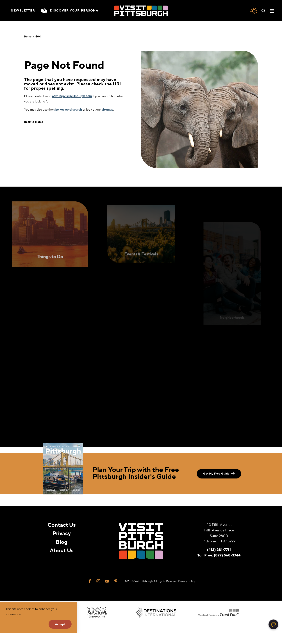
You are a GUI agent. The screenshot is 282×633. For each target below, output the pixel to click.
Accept (60, 624)
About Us (62, 550)
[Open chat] (273, 624)
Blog (61, 541)
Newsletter (23, 10)
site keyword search (67, 109)
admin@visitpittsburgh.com (72, 96)
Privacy (62, 533)
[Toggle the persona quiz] (69, 11)
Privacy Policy (186, 581)
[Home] (141, 10)
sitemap (107, 109)
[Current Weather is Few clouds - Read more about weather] (253, 10)
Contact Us (61, 524)
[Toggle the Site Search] (263, 10)
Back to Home (33, 122)
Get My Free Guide (219, 473)
